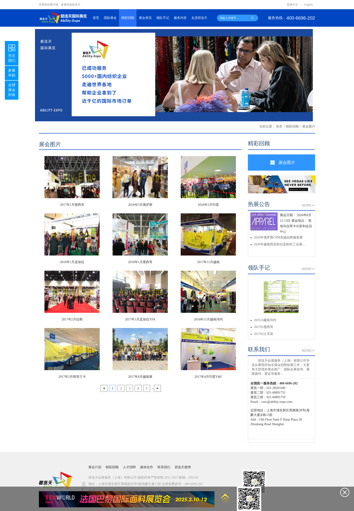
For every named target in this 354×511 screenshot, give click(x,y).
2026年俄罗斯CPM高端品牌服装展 (278, 237)
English (308, 4)
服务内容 (180, 18)
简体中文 (292, 4)
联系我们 (163, 467)
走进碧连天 (199, 18)
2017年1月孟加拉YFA (140, 319)
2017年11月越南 (208, 262)
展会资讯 (145, 18)
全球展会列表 (11, 90)
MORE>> (308, 205)
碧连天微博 (183, 467)
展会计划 (94, 467)
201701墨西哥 (263, 327)
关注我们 (11, 52)
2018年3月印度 (208, 204)
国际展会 (110, 18)
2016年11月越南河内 (208, 319)
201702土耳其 (263, 334)
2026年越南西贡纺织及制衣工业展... (279, 244)
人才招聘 (129, 467)
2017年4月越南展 (140, 376)
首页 (96, 18)
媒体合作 (146, 467)
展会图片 (308, 126)
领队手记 (162, 18)
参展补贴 (11, 72)
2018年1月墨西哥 (140, 262)
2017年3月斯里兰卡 (72, 376)
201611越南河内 (265, 320)
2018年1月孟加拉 (72, 262)
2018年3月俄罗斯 (140, 204)
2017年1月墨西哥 (72, 204)
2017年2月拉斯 (72, 319)
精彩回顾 (127, 18)
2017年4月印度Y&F (208, 376)
